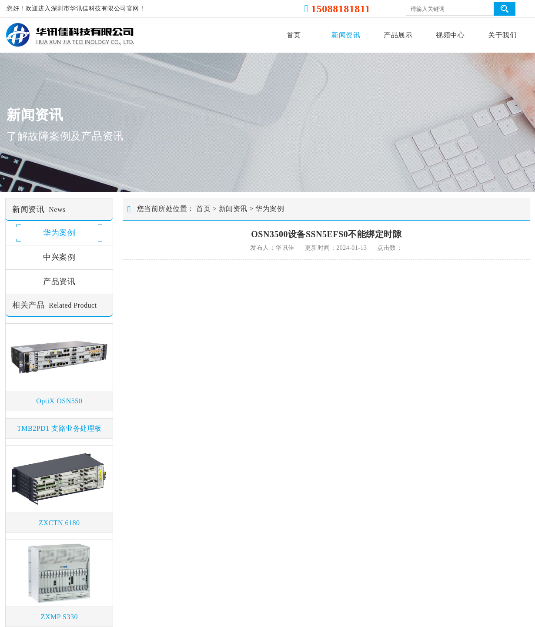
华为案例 (269, 208)
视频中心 (450, 35)
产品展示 (398, 35)
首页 (294, 35)
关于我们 (502, 35)
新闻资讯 (345, 35)
